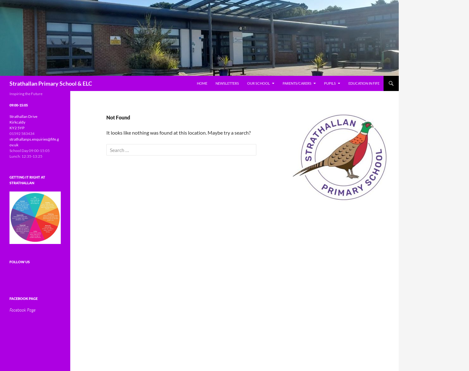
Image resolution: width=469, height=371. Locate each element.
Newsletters (227, 83)
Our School (258, 83)
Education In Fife (363, 83)
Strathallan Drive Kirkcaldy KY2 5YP (23, 122)
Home (202, 83)
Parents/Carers (297, 83)
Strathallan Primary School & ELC (50, 83)
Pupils (330, 83)
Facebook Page (23, 298)
